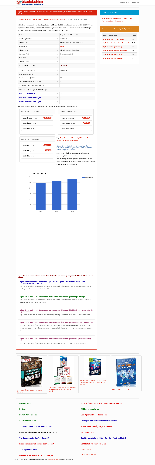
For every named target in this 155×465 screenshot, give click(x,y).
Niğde (62, 46)
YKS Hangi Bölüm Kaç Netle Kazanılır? (35, 426)
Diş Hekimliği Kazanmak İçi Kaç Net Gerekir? (38, 432)
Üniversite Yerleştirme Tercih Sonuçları (36, 455)
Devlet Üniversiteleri (28, 415)
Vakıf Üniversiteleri (27, 420)
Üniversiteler (25, 403)
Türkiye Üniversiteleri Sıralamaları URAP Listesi (101, 403)
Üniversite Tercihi (54, 460)
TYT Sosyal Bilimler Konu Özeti (124, 373)
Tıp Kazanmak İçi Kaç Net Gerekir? (34, 438)
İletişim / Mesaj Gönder (88, 454)
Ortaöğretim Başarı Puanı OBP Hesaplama (99, 420)
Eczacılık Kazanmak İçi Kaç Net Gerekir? (36, 444)
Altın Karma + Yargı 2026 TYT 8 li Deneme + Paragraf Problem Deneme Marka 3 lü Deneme (62, 374)
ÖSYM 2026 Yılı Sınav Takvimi (93, 444)
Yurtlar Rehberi (87, 432)
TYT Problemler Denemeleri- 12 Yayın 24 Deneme (30, 374)
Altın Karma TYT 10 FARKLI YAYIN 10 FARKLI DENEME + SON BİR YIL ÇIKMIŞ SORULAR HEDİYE (93, 370)
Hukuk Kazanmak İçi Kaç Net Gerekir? (97, 426)
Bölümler (23, 409)
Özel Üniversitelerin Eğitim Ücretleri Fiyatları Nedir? (103, 438)
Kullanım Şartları (86, 449)
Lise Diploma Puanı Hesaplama (94, 415)
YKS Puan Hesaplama (90, 409)
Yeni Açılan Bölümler (28, 449)
